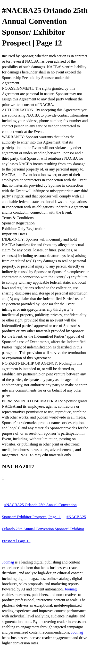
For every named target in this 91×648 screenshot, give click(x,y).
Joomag (8, 562)
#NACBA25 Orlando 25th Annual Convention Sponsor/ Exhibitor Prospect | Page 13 (44, 529)
